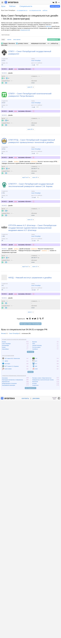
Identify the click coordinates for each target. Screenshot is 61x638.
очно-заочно (16, 39)
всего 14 (34, 266)
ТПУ (36, 358)
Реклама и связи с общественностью (41, 378)
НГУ (36, 361)
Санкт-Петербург (36, 60)
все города (30, 351)
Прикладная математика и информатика (12, 379)
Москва (3, 333)
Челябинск (35, 349)
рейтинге (48, 26)
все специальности (30, 388)
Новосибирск (5, 349)
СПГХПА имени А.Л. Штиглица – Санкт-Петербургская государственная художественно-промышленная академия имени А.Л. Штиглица (32, 227)
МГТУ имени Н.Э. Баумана (12, 366)
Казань (4, 347)
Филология (35, 381)
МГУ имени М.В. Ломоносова (12, 358)
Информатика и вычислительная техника (43, 379)
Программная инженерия (8, 385)
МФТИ (6, 361)
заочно (9, 39)
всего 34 (34, 177)
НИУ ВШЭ (7, 363)
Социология (35, 385)
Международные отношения (9, 383)
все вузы (30, 372)
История (34, 383)
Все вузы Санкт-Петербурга (30, 324)
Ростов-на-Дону (36, 347)
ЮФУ (36, 369)
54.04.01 (4, 73)
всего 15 (30, 219)
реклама (36, 398)
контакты (25, 398)
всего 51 (30, 87)
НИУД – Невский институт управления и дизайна (30, 278)
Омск (33, 343)
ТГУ (36, 363)
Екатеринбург (5, 345)
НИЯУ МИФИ (8, 369)
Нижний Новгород (37, 345)
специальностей (25, 30)
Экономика (5, 378)
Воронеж (34, 341)
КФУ (36, 366)
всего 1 (30, 312)
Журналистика (5, 381)
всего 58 (30, 129)
